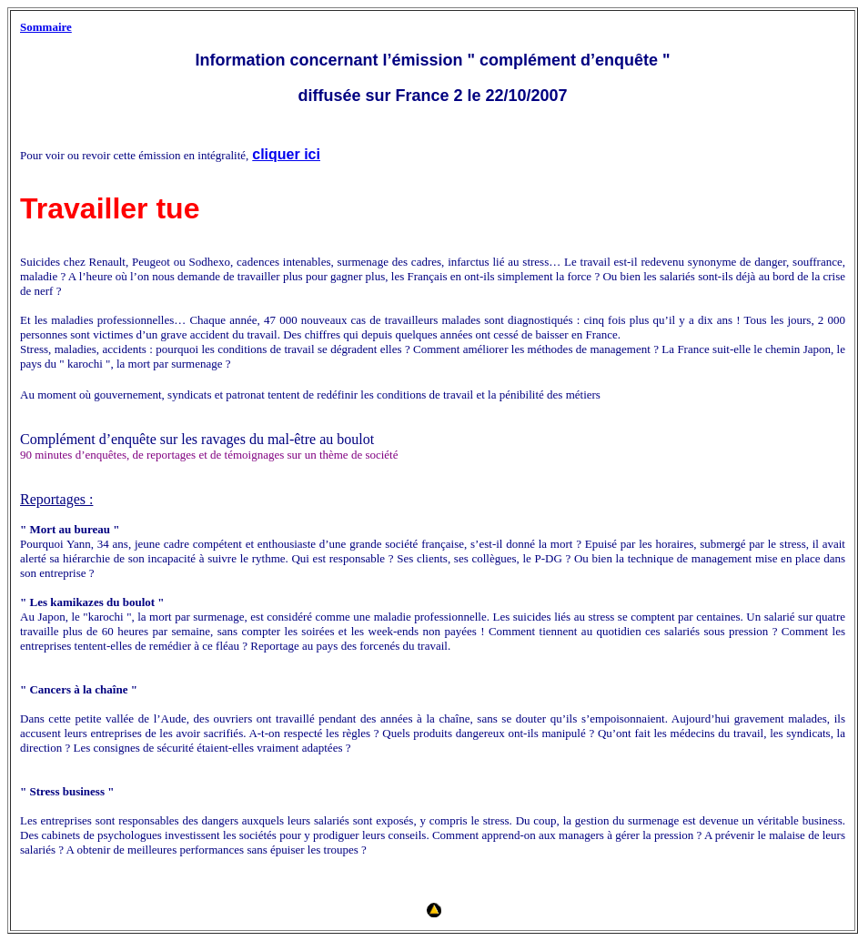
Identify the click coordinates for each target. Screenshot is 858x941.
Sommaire (46, 27)
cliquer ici (286, 154)
